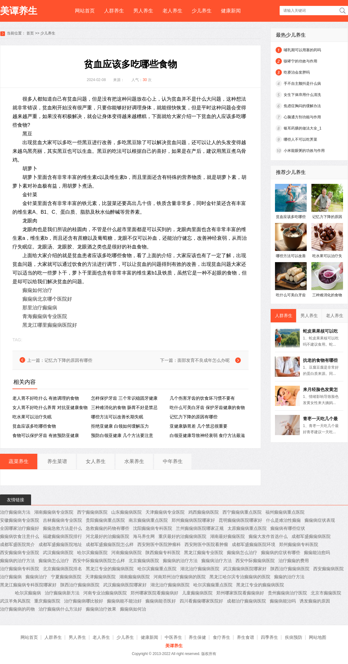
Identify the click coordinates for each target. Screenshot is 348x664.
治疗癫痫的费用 (293, 560)
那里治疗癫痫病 (39, 307)
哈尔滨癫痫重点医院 (156, 568)
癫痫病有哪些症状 (287, 528)
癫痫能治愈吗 (317, 552)
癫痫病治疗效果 (101, 609)
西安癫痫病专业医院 (19, 552)
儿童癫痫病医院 (197, 592)
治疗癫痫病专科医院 (19, 568)
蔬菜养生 (19, 461)
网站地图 (317, 637)
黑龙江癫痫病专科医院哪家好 (28, 584)
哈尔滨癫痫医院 (92, 552)
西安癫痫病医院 (328, 568)
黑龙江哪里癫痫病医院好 (49, 325)
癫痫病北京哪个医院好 (47, 299)
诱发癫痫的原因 (315, 600)
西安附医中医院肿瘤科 (159, 544)
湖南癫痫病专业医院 (53, 512)
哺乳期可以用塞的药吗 (302, 50)
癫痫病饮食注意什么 (19, 536)
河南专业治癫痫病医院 (105, 592)
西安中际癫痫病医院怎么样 (99, 560)
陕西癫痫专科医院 (162, 552)
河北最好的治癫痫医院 (107, 536)
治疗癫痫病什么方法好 (60, 609)
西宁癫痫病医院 (92, 512)
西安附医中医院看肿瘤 (206, 544)
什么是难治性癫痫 (283, 520)
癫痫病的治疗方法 (17, 560)
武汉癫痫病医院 (58, 552)
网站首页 (85, 10)
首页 (30, 33)
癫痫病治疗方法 (216, 560)
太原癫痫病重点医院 (247, 528)
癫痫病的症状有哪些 (280, 552)
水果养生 (134, 461)
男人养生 (143, 10)
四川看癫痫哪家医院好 (201, 600)
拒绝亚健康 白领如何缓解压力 (120, 426)
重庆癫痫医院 (47, 600)
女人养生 (96, 461)
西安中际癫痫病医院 (255, 560)
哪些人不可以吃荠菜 (300, 139)
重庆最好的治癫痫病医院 (182, 536)
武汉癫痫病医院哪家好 (245, 568)
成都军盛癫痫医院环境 (253, 544)
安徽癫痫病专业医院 (19, 520)
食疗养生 (221, 637)
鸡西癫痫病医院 (203, 512)
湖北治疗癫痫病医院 (199, 568)
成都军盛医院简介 (17, 544)
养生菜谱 (57, 461)
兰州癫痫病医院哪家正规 (200, 528)
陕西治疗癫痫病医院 (289, 568)
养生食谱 (245, 637)
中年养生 (173, 461)
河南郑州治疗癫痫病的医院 (179, 576)
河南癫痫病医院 (126, 552)
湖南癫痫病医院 (134, 576)
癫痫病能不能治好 (124, 600)
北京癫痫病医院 (144, 560)
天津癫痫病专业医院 (165, 512)
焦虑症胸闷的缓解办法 (302, 106)
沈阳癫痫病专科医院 (152, 528)
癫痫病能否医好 (160, 600)
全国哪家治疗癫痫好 (19, 528)
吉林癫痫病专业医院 (62, 520)
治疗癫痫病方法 (15, 512)
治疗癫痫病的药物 (17, 609)
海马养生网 (144, 536)
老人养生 (172, 10)
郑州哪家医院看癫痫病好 (154, 592)
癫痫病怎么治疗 (242, 552)
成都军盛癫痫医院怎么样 (110, 544)
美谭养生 (18, 11)
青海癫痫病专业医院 (44, 316)
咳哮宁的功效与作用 (300, 61)
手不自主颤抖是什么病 (302, 83)
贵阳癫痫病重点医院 (105, 520)
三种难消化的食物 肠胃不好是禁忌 (124, 407)
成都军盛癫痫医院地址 (60, 544)
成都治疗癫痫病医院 (246, 600)
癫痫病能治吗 (283, 600)
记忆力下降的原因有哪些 (68, 360)
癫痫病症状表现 (319, 520)
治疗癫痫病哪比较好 (83, 600)
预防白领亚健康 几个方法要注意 (122, 435)
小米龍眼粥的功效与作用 (304, 150)
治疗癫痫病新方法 (62, 592)
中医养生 (173, 637)
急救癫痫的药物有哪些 (107, 528)
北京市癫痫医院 (326, 592)
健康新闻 (231, 10)
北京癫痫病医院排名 (62, 568)
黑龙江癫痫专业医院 (203, 552)
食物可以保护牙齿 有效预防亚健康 (45, 435)
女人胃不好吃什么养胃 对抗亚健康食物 (50, 407)
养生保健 (197, 637)
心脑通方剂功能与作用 (302, 117)
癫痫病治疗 (36, 576)
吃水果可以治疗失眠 (32, 416)
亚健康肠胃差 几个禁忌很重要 (198, 426)
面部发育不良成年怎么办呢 (203, 360)
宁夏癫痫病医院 (66, 576)
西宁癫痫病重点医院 (242, 512)
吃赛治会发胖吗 (297, 72)
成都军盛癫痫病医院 (311, 536)
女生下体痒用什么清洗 (302, 95)
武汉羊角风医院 (15, 600)
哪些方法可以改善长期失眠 (117, 416)
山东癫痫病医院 (126, 512)
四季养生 (269, 637)
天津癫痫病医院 (100, 576)
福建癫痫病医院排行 (62, 536)
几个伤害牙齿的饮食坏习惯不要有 (202, 398)
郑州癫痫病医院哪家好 (193, 520)
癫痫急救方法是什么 (62, 528)
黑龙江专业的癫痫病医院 (110, 568)
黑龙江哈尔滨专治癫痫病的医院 (239, 576)
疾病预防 (293, 637)
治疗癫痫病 (11, 576)
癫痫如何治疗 (37, 290)
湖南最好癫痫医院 (227, 536)
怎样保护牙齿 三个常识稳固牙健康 (124, 398)
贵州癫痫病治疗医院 (287, 592)
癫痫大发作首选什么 (268, 536)
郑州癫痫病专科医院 (298, 544)
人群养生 (114, 10)
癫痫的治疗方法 (289, 576)
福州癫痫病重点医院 (284, 512)
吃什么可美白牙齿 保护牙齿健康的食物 (207, 407)
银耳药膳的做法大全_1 (302, 128)
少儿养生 (202, 10)
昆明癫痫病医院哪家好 (240, 520)
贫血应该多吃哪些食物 (34, 426)
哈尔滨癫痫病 (28, 592)
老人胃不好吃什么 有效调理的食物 (45, 398)
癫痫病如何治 (133, 609)
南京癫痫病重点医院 (148, 520)
